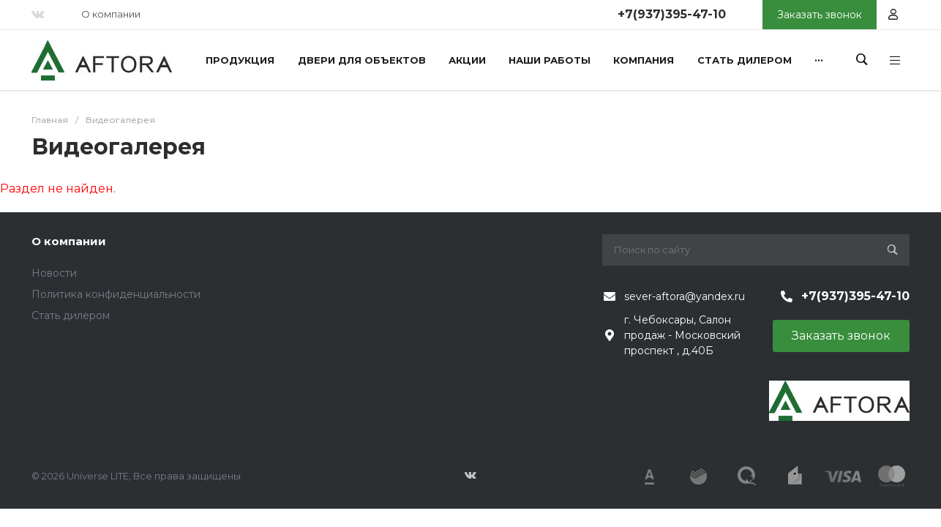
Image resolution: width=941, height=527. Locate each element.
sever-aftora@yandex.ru (684, 296)
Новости (54, 273)
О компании (110, 14)
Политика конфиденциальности (115, 294)
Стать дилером (70, 315)
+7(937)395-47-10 (672, 14)
